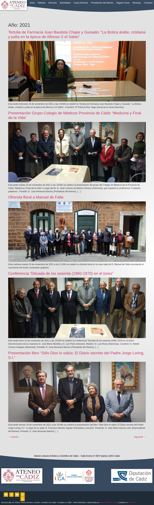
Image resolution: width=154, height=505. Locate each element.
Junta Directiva (81, 3)
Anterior (13, 437)
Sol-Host (132, 502)
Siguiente (140, 437)
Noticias (42, 3)
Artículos (52, 3)
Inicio (32, 3)
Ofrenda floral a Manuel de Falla (35, 197)
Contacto (148, 3)
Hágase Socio (123, 3)
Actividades (65, 3)
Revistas (137, 3)
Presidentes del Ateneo (102, 3)
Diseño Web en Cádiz (108, 502)
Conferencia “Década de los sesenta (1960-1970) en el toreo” (60, 273)
